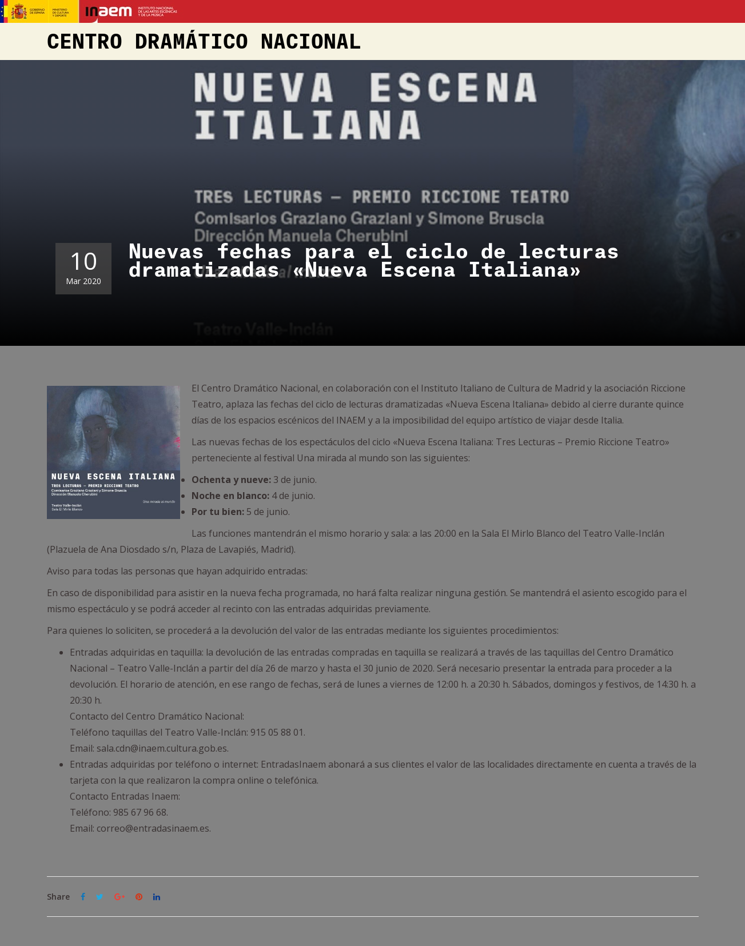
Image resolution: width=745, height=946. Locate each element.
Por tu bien (217, 511)
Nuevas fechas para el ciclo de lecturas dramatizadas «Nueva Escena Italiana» (374, 261)
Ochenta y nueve (230, 479)
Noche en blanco (229, 495)
